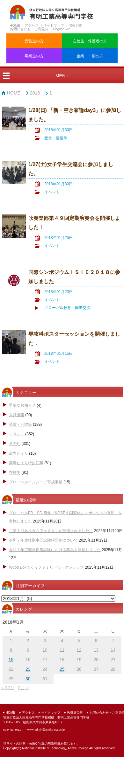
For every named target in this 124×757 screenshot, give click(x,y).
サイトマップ (53, 25)
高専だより (18, 453)
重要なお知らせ (22, 405)
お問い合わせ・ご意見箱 (29, 29)
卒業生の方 (34, 56)
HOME (15, 25)
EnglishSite (61, 29)
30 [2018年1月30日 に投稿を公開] (28, 678)
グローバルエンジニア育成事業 (35, 482)
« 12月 (7, 687)
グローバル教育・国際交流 (67, 307)
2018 (35, 92)
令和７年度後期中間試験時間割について (43, 540)
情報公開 (76, 25)
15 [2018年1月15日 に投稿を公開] (11, 659)
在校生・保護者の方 (90, 41)
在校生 (14, 472)
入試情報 (16, 415)
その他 (14, 443)
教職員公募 (75, 712)
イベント (52, 192)
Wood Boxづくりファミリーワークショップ (46, 567)
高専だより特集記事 (26, 463)
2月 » (23, 687)
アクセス (32, 25)
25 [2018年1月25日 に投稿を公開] (62, 669)
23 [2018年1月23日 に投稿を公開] (28, 669)
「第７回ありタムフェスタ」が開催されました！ (51, 531)
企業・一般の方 (90, 56)
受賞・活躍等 (55, 138)
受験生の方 (34, 41)
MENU (62, 75)
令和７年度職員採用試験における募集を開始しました (55, 550)
